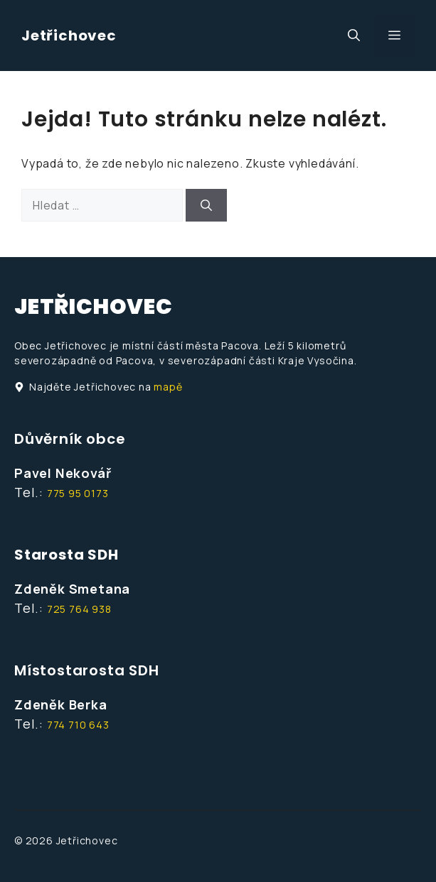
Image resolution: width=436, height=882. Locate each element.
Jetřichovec (69, 35)
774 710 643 (78, 724)
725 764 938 (79, 609)
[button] (354, 35)
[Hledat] (206, 205)
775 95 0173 (78, 493)
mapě (168, 386)
